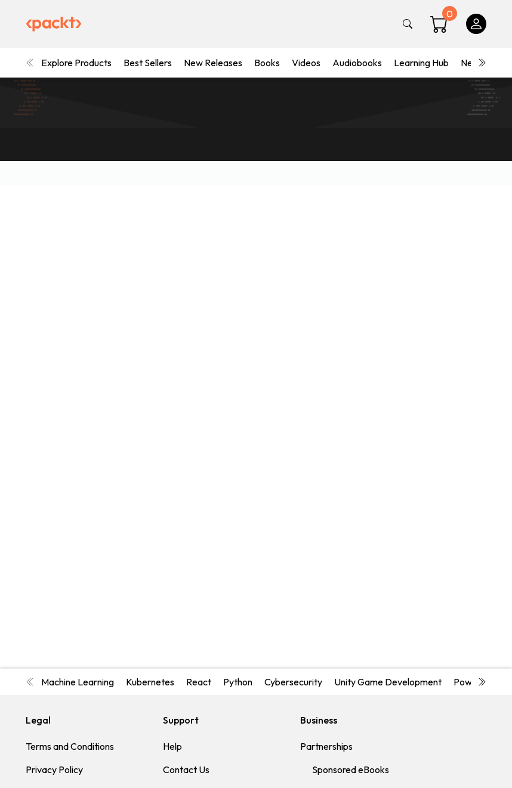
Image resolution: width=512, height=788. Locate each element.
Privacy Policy (54, 769)
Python (237, 682)
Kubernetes (150, 682)
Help (172, 746)
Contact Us (186, 769)
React (198, 682)
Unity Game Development (388, 682)
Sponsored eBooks (350, 769)
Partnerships (326, 746)
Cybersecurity (293, 682)
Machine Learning (77, 682)
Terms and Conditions (70, 746)
